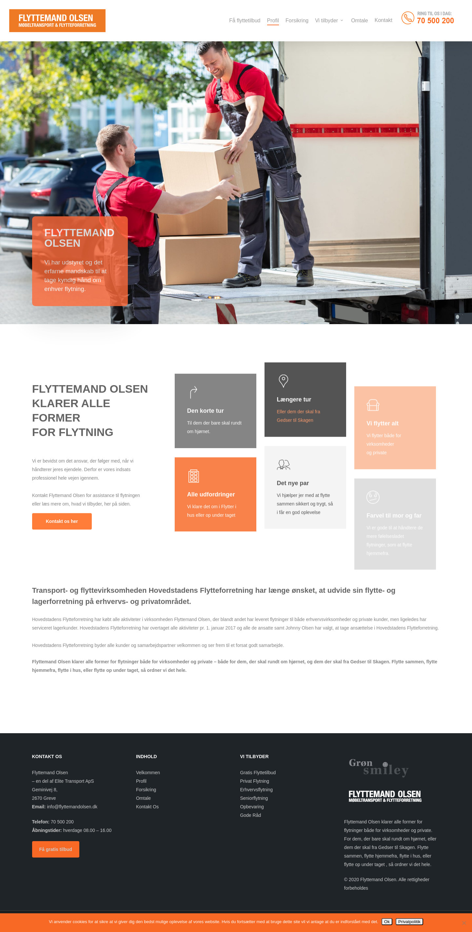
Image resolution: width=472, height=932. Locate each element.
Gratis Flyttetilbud (258, 772)
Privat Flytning (254, 781)
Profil (141, 781)
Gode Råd (250, 815)
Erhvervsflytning (256, 789)
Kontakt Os (147, 806)
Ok (387, 921)
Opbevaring (252, 806)
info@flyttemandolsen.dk (72, 806)
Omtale (143, 798)
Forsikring (146, 789)
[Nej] (464, 923)
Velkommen (148, 772)
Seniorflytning (254, 798)
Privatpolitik (409, 921)
